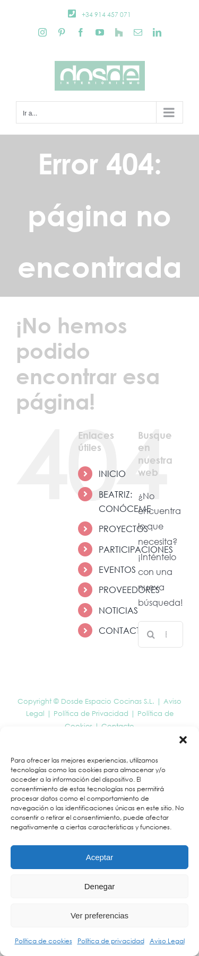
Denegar (99, 886)
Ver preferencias (99, 915)
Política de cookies (43, 940)
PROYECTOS (123, 528)
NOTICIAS (118, 610)
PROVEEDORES (129, 589)
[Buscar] (151, 634)
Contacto (117, 726)
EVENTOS (117, 569)
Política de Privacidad (91, 713)
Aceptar (100, 857)
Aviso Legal (167, 940)
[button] (183, 739)
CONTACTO (123, 630)
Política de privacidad (110, 940)
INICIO (112, 473)
